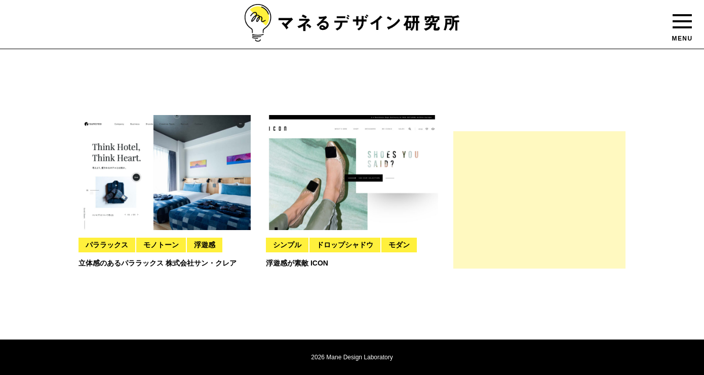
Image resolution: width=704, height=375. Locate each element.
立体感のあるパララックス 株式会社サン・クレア (158, 263)
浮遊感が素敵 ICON (297, 263)
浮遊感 (204, 245)
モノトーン (161, 245)
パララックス (107, 245)
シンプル (287, 245)
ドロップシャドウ (345, 245)
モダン (399, 245)
